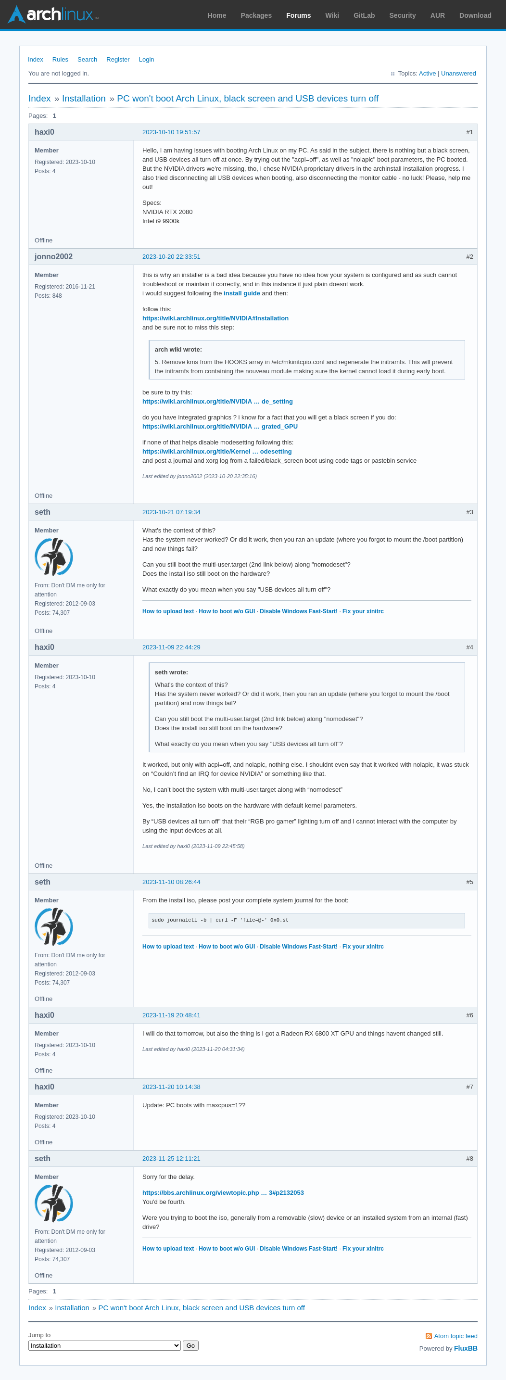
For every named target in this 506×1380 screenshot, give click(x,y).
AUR (437, 15)
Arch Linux (53, 14)
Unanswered (458, 73)
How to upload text (168, 611)
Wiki (333, 15)
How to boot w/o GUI (227, 611)
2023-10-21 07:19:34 (171, 512)
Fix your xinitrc (363, 611)
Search (87, 59)
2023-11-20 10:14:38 (171, 1086)
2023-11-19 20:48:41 (171, 1015)
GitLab (364, 15)
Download (475, 15)
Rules (60, 59)
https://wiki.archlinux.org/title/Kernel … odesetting (217, 451)
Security (403, 15)
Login (146, 59)
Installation (84, 98)
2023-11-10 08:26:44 (171, 882)
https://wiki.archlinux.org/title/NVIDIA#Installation (215, 318)
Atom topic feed (456, 1336)
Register (117, 59)
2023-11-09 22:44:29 (171, 647)
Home (217, 15)
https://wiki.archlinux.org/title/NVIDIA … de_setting (217, 401)
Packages (256, 15)
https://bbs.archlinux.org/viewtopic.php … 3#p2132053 (223, 1192)
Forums (298, 15)
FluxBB (466, 1348)
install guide (242, 293)
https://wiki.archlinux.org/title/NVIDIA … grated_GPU (220, 426)
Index (35, 59)
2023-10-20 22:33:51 (171, 256)
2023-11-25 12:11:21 (171, 1158)
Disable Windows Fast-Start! (299, 611)
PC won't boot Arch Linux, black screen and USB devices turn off (248, 98)
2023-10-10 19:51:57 (171, 132)
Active (427, 73)
